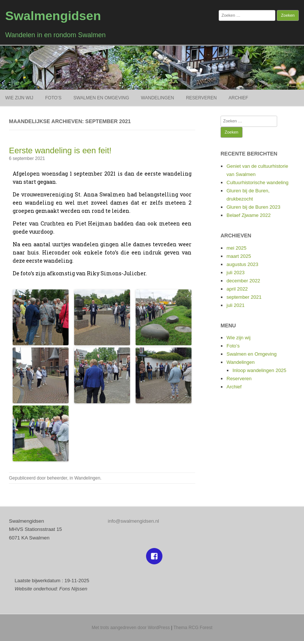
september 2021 (244, 297)
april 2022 (237, 289)
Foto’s (53, 97)
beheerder (57, 478)
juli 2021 (235, 305)
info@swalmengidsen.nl (133, 521)
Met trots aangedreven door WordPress (131, 627)
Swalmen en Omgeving (101, 97)
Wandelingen (157, 97)
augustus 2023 (242, 264)
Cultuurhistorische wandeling (257, 182)
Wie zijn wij (19, 97)
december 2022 (243, 280)
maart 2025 (239, 256)
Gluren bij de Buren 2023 (254, 207)
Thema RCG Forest (192, 627)
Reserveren (201, 97)
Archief (238, 97)
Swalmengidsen (53, 16)
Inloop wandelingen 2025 (259, 370)
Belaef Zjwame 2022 (249, 215)
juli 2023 (235, 272)
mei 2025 (236, 248)
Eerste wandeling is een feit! (60, 150)
